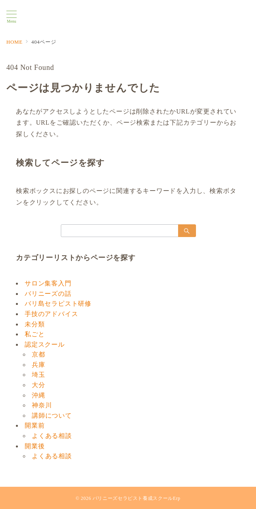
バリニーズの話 (48, 293)
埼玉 (38, 374)
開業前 (35, 425)
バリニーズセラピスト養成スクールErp (136, 498)
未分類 (35, 324)
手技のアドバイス (51, 313)
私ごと (35, 334)
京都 (38, 354)
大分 (38, 385)
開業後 (35, 446)
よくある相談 (52, 435)
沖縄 (38, 395)
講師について (52, 415)
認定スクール (45, 344)
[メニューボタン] (11, 17)
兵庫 (38, 364)
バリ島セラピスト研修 (58, 303)
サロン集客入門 (48, 283)
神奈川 (42, 405)
